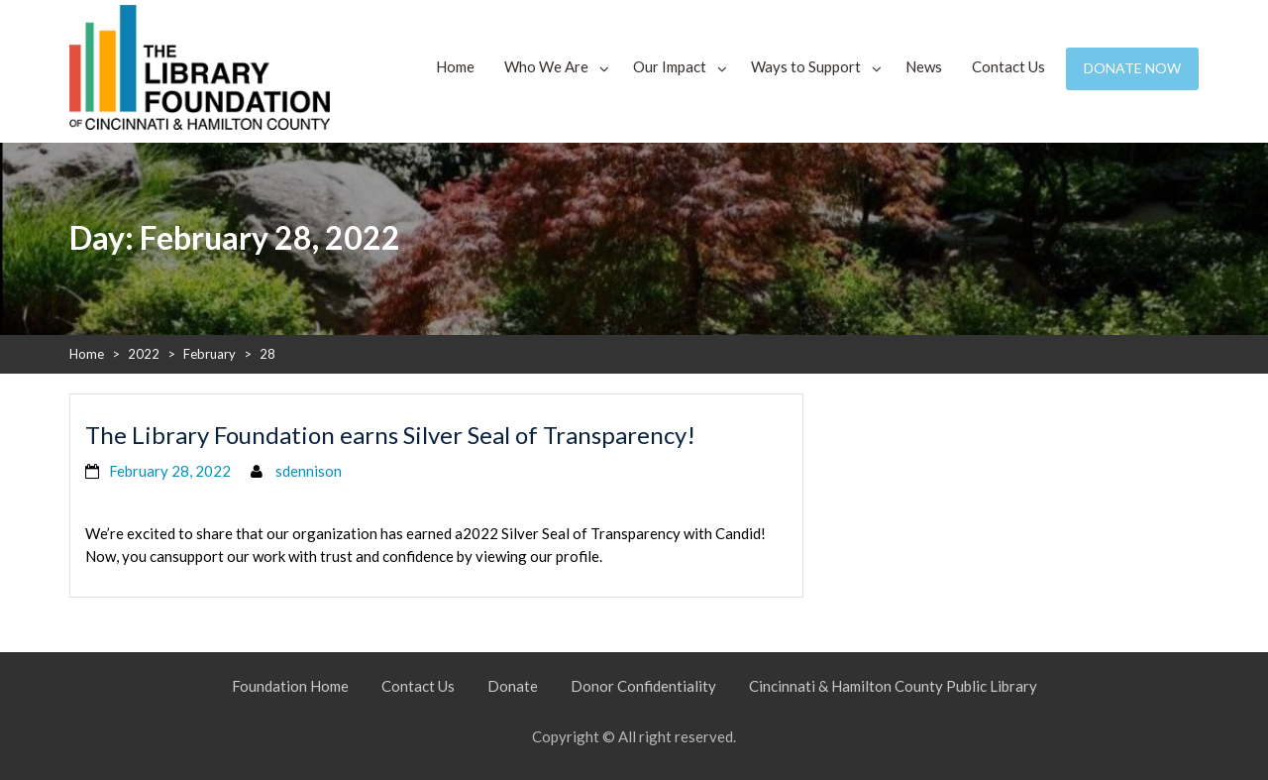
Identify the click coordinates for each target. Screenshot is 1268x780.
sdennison (308, 471)
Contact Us (1008, 66)
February (209, 354)
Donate (512, 686)
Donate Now (1132, 67)
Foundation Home (290, 686)
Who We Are (546, 66)
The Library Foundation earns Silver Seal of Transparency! (390, 434)
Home (455, 66)
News (923, 66)
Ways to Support (806, 66)
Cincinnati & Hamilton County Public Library (893, 686)
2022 (143, 354)
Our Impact (669, 66)
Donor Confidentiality (643, 686)
